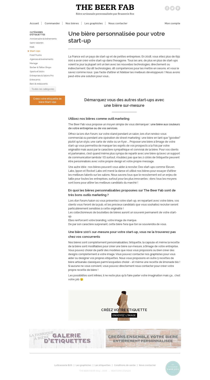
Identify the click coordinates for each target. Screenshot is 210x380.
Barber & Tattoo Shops (40, 67)
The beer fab (105, 7)
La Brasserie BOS (63, 366)
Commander (52, 23)
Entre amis (35, 79)
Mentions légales (121, 372)
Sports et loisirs (37, 71)
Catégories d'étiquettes (37, 33)
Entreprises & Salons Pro (41, 75)
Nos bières (72, 23)
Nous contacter (117, 23)
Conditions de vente (125, 366)
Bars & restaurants (39, 84)
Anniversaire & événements (43, 38)
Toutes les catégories (43, 89)
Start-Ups (35, 51)
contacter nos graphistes (147, 254)
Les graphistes (94, 23)
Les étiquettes (103, 366)
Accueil (34, 23)
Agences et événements (41, 59)
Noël (32, 47)
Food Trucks (36, 55)
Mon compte (172, 23)
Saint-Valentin (37, 43)
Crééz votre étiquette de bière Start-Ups (47, 100)
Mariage (34, 63)
